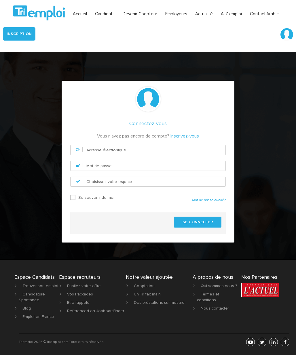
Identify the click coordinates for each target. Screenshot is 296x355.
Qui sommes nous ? (219, 285)
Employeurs (176, 13)
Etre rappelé (78, 302)
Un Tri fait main (147, 294)
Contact (258, 13)
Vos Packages (80, 294)
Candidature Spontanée (32, 297)
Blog (26, 308)
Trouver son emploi (40, 285)
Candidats (105, 13)
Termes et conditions (208, 297)
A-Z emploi (231, 13)
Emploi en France (38, 316)
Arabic (272, 13)
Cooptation (144, 285)
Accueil (80, 13)
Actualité (204, 13)
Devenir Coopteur (140, 13)
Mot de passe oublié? (209, 200)
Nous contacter (215, 308)
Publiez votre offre (84, 285)
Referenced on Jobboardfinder (95, 310)
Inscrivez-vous (184, 136)
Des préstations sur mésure (159, 302)
